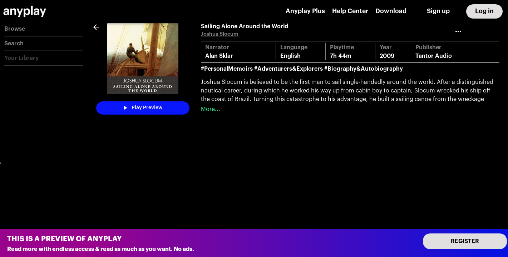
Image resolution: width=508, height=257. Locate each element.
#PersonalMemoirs (227, 69)
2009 (387, 56)
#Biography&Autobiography (363, 69)
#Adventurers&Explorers (288, 69)
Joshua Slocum (219, 34)
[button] (43, 29)
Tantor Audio (433, 56)
